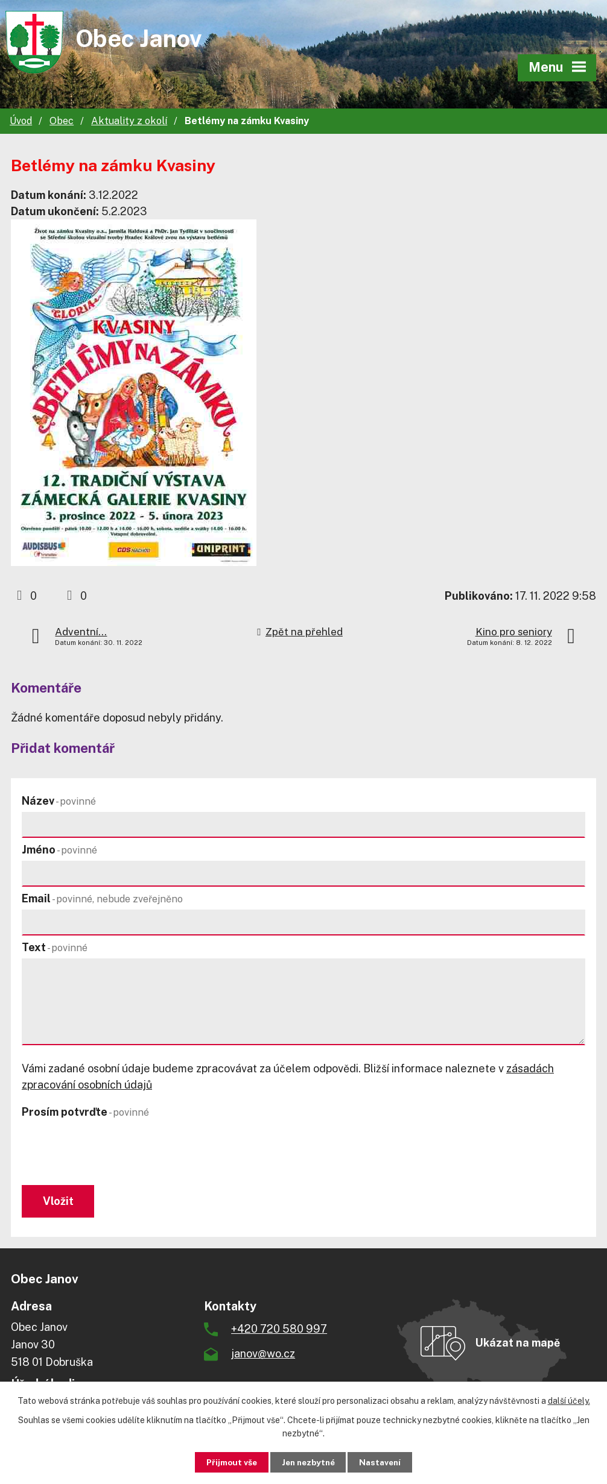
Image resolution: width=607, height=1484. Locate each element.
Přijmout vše (226, 1462)
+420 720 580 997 (279, 1330)
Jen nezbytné (308, 1462)
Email (102, 898)
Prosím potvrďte (85, 1111)
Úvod (21, 121)
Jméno (59, 849)
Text (54, 947)
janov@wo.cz (263, 1355)
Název (59, 800)
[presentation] (111, 1152)
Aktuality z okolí (129, 121)
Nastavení (386, 1462)
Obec (61, 121)
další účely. (569, 1400)
